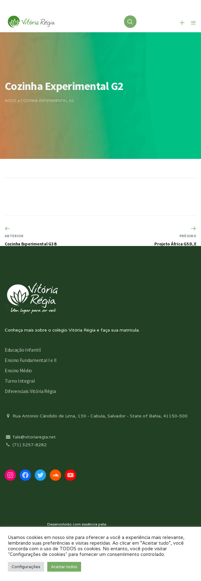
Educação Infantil (23, 350)
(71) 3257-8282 (26, 445)
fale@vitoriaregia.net (30, 437)
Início (11, 100)
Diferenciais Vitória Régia (30, 391)
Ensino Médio (18, 370)
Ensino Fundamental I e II (31, 360)
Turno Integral (20, 381)
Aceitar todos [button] (64, 566)
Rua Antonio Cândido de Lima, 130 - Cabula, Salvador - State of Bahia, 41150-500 (96, 416)
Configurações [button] (26, 566)
